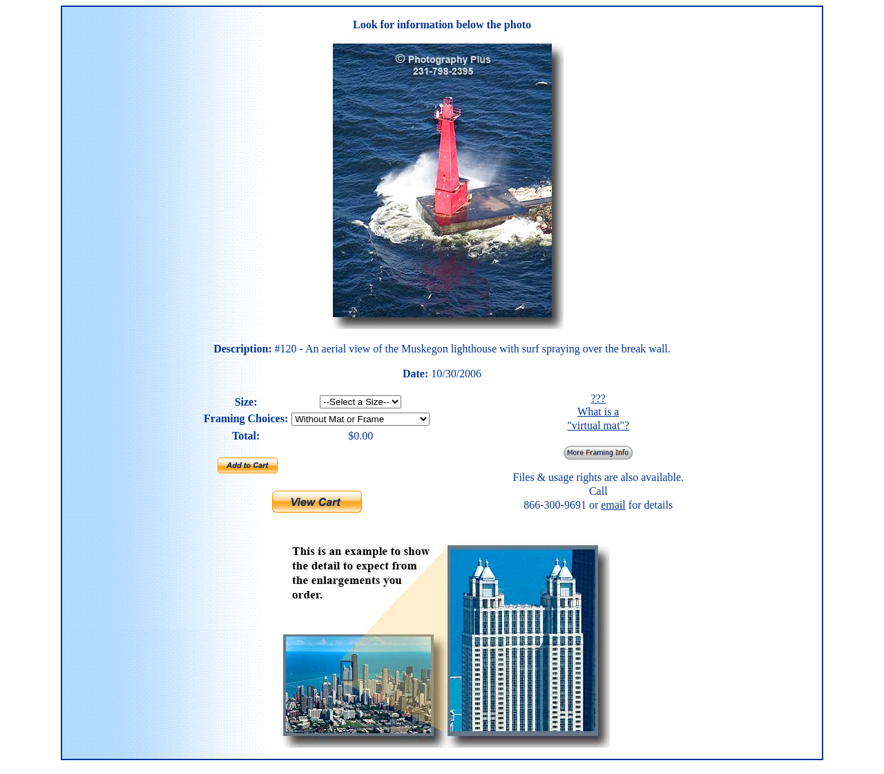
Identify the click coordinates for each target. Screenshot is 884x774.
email (613, 505)
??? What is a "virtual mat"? (598, 412)
